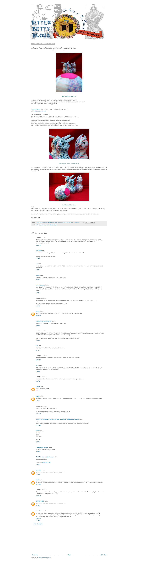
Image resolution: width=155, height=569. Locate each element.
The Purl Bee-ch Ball (40, 111)
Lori (37, 365)
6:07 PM (38, 350)
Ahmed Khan (39, 511)
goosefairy (39, 250)
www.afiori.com (46, 462)
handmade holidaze (48, 225)
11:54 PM (38, 360)
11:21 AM (38, 414)
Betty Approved (39, 225)
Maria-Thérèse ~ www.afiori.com (45, 457)
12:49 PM (38, 245)
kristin (37, 480)
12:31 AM (38, 484)
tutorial (55, 225)
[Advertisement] (69, 539)
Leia (37, 263)
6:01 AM (38, 505)
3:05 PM (38, 270)
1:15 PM (38, 258)
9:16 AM (38, 391)
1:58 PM (38, 325)
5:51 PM (38, 442)
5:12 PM (38, 474)
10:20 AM (38, 315)
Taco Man (38, 470)
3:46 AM (38, 306)
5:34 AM (38, 371)
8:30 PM (38, 451)
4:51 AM (38, 520)
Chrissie (38, 386)
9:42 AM (38, 401)
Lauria (37, 275)
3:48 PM (38, 340)
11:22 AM (38, 425)
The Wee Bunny (36, 109)
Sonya (37, 311)
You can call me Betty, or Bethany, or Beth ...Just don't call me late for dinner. (57, 419)
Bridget (38, 396)
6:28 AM (38, 381)
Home (69, 555)
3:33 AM (38, 465)
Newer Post (35, 555)
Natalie (38, 430)
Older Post (103, 555)
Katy (37, 345)
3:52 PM (38, 279)
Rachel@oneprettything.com (44, 321)
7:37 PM (38, 293)
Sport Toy (38, 518)
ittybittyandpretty (40, 285)
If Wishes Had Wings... (42, 447)
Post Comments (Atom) (44, 557)
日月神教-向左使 (40, 501)
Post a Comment (38, 524)
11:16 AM (38, 496)
